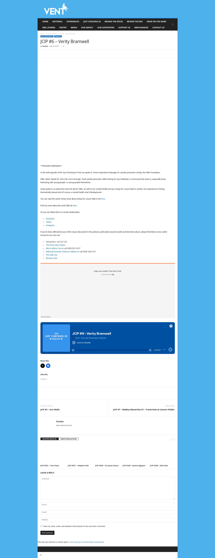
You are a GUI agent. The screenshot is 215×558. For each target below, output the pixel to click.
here (103, 199)
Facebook (50, 219)
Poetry (63, 27)
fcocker (45, 46)
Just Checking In (92, 21)
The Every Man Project (55, 245)
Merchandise (141, 27)
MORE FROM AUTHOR (69, 439)
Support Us (124, 27)
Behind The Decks (114, 21)
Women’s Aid (51, 258)
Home (45, 21)
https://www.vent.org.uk (64, 425)
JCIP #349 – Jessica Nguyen (134, 465)
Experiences (73, 21)
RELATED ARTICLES (49, 439)
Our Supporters (105, 27)
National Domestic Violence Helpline (61, 251)
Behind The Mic (135, 21)
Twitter (49, 222)
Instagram (50, 225)
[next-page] (173, 439)
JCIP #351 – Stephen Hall (78, 465)
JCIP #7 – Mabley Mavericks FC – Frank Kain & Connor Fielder (144, 409)
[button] (173, 25)
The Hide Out (51, 255)
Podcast (58, 36)
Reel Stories (49, 27)
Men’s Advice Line (53, 248)
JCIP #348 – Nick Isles (159, 465)
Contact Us (158, 27)
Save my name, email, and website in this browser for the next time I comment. (74, 526)
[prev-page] (170, 439)
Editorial (57, 21)
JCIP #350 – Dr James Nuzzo (107, 465)
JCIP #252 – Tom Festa (49, 465)
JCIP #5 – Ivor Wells (50, 409)
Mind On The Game (156, 21)
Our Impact (87, 27)
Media (74, 27)
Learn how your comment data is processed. (86, 542)
